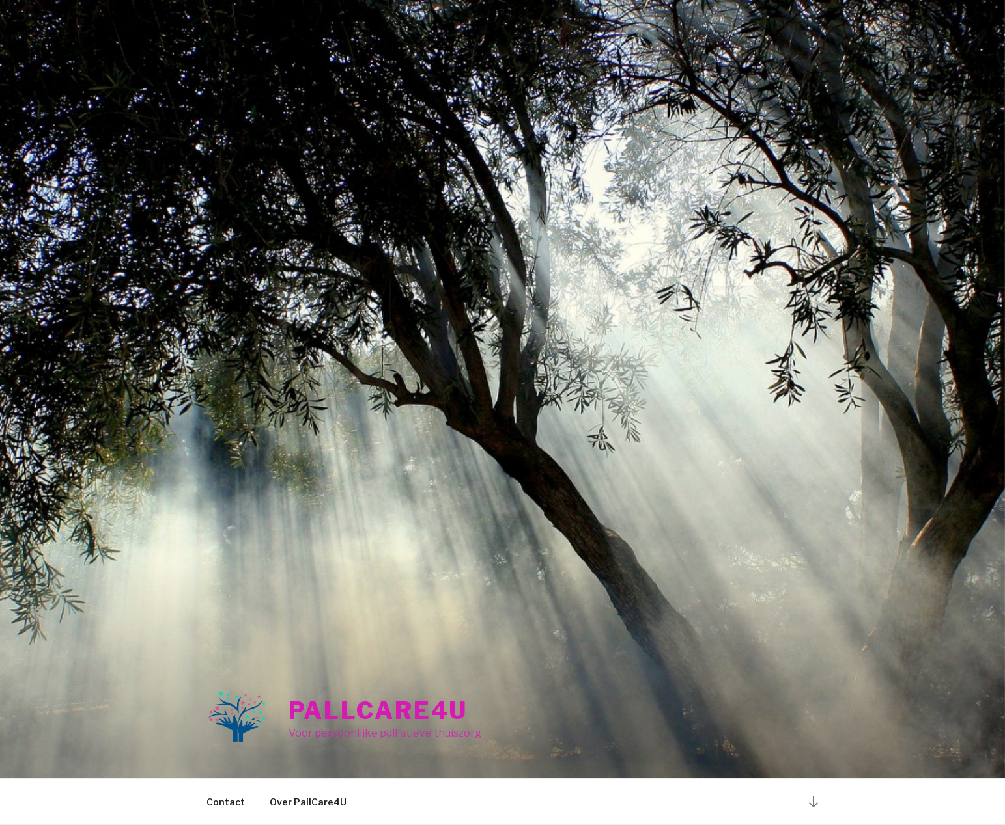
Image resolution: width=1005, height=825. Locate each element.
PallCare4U (378, 710)
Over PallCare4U (308, 801)
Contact (225, 801)
